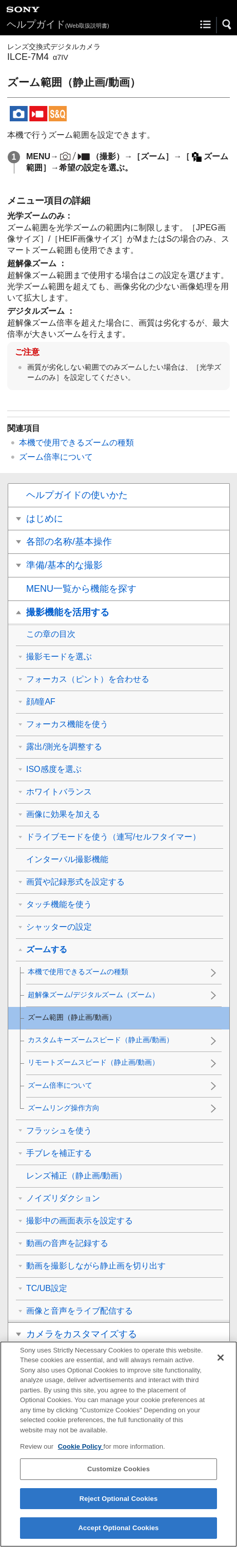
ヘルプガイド (58, 24)
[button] (227, 24)
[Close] (220, 1364)
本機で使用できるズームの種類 (76, 442)
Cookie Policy (81, 1453)
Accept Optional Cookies (118, 1534)
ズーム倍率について (56, 457)
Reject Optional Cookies (119, 1505)
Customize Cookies (118, 1475)
